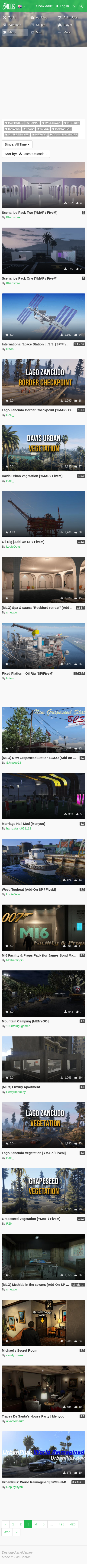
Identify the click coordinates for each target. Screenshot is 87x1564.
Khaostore (13, 217)
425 (61, 1524)
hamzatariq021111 (18, 828)
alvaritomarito (15, 1421)
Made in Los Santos (16, 1557)
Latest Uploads (26, 154)
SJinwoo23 (13, 762)
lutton (10, 349)
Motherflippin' (15, 960)
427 (7, 1532)
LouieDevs (13, 546)
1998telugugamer (18, 1026)
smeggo (11, 612)
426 (72, 1524)
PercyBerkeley (16, 1092)
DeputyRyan (14, 1487)
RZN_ (10, 415)
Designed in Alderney (17, 1552)
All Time (17, 144)
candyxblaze (14, 1355)
